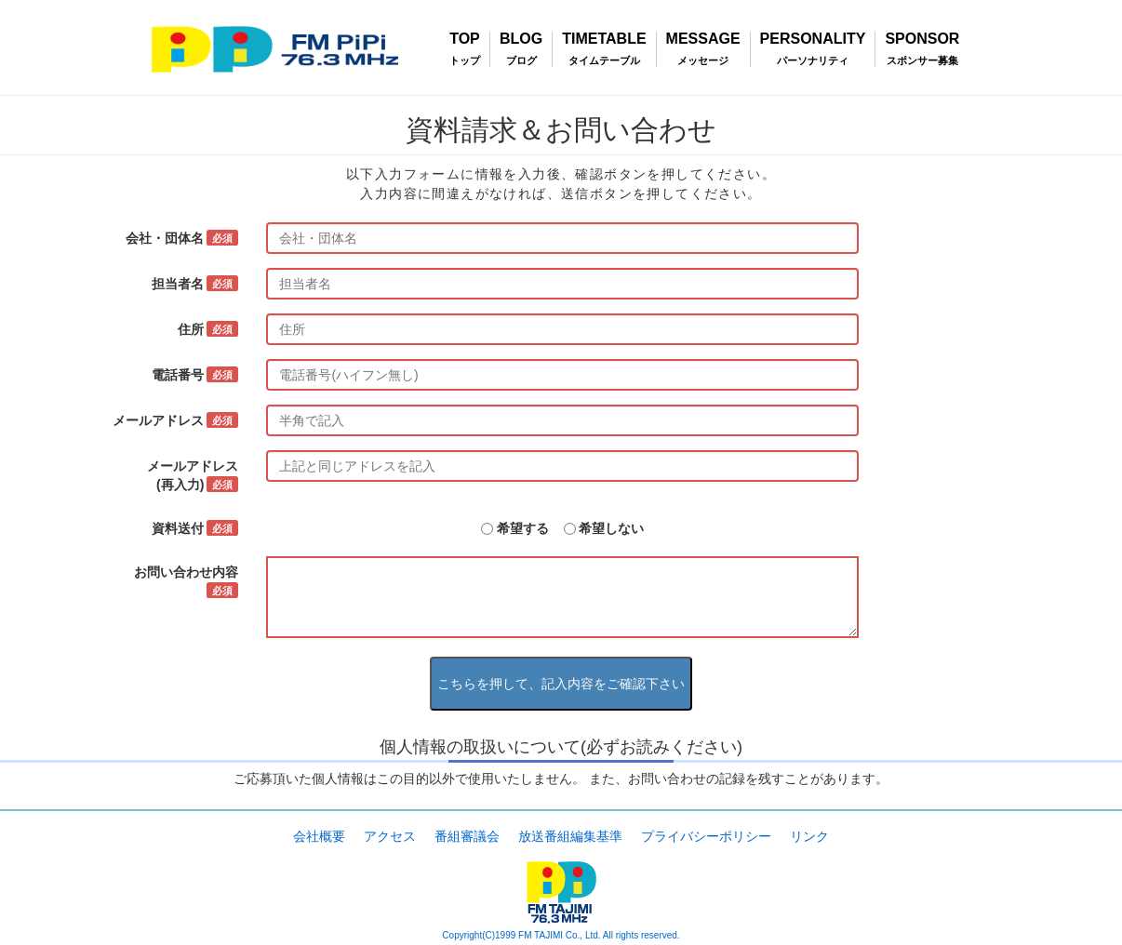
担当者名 (195, 283)
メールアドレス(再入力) (192, 475)
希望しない (611, 528)
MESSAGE (703, 39)
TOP (464, 39)
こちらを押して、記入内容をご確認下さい (561, 683)
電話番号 (195, 374)
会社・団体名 (182, 238)
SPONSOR (922, 39)
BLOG (521, 39)
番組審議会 (467, 836)
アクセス (390, 836)
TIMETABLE (604, 39)
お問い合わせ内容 (186, 581)
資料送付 (195, 528)
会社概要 (319, 836)
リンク (809, 836)
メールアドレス (175, 420)
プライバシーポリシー (706, 836)
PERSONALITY (813, 39)
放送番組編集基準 (570, 836)
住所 (208, 329)
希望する (523, 528)
